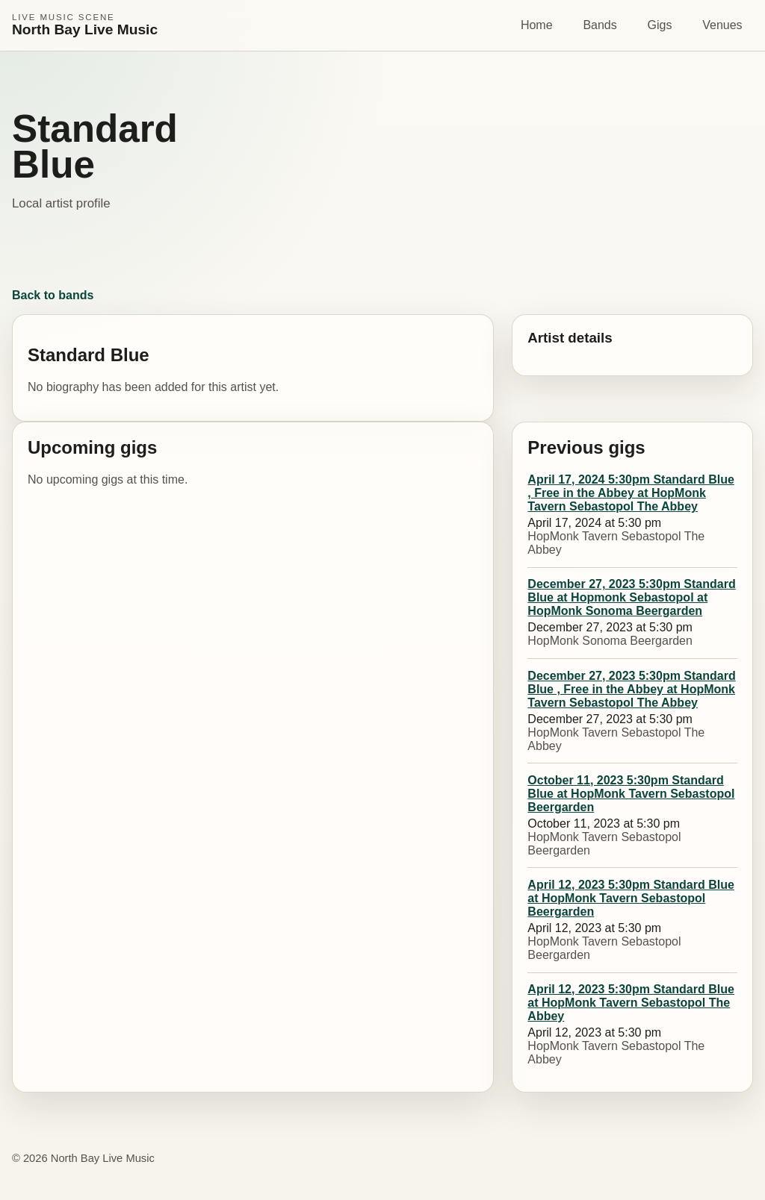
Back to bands (52, 295)
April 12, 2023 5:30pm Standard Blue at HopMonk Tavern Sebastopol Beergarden (630, 898)
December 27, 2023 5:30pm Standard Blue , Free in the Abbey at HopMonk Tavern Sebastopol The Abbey (631, 689)
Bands (599, 25)
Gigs (660, 25)
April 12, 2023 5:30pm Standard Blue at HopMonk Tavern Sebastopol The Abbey (630, 1002)
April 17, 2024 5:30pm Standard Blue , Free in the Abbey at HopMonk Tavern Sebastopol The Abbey (630, 493)
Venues (722, 25)
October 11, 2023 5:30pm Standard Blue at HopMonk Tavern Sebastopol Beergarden (630, 793)
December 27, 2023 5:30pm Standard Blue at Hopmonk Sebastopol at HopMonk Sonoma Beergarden (631, 597)
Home (537, 25)
